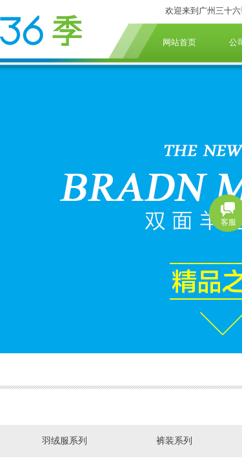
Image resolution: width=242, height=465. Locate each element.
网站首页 (179, 42)
